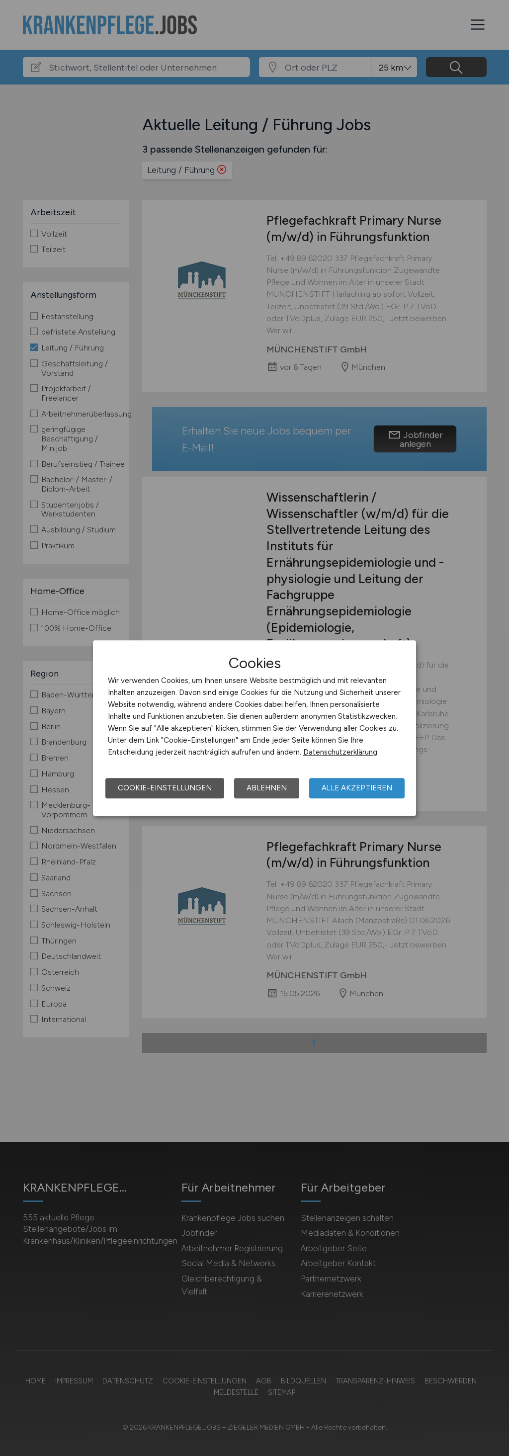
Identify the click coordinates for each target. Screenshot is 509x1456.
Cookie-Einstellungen (165, 787)
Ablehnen (267, 787)
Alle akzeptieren (357, 787)
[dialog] (254, 728)
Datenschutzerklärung (340, 752)
